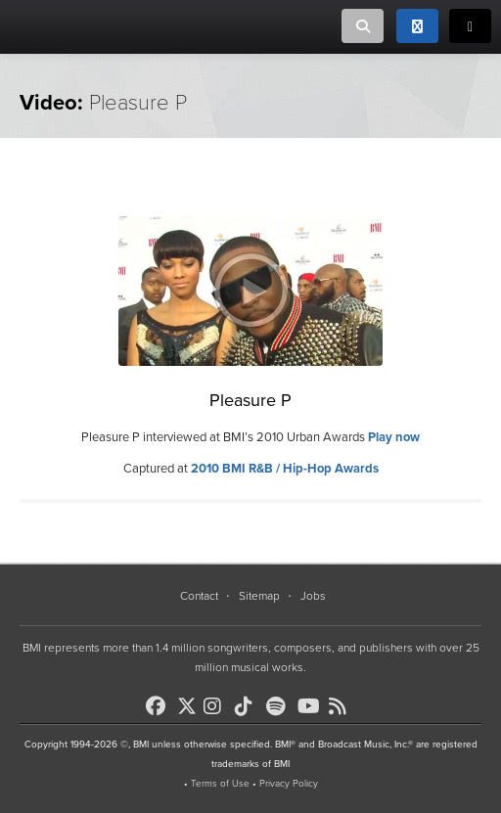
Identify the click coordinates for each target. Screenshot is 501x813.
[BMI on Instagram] (217, 706)
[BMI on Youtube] (311, 706)
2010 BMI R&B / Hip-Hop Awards (285, 468)
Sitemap (259, 596)
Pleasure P (250, 400)
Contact (199, 596)
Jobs (313, 596)
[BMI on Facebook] (159, 706)
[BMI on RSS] (342, 706)
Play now (394, 437)
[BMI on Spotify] (280, 706)
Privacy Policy (288, 784)
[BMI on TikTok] (248, 706)
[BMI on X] (188, 701)
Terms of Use (220, 784)
